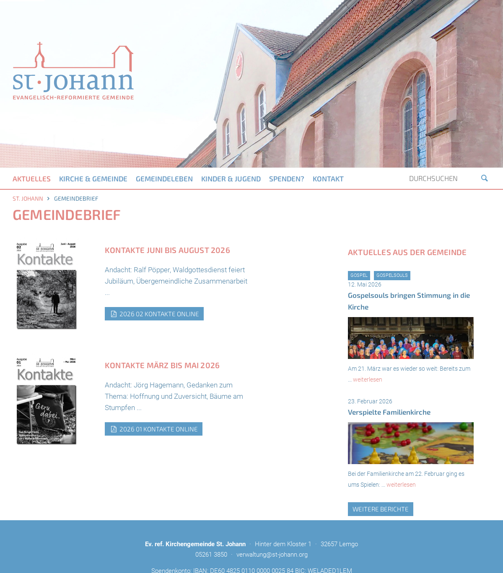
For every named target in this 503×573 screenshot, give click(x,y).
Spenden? (286, 178)
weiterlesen (367, 379)
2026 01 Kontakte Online (153, 429)
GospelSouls (392, 275)
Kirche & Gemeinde (93, 178)
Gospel (359, 275)
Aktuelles (32, 178)
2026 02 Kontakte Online (154, 313)
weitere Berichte (381, 509)
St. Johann (28, 198)
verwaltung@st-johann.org (272, 554)
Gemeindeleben (164, 178)
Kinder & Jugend (231, 178)
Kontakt (328, 178)
